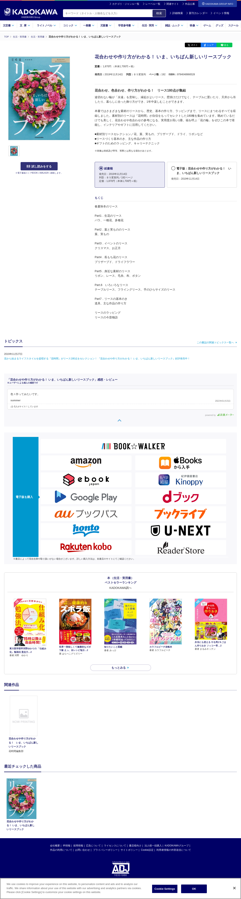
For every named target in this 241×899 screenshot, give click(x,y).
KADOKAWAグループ (177, 838)
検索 (159, 13)
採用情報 (78, 838)
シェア (210, 45)
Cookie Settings (164, 888)
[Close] (234, 888)
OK (194, 888)
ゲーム (207, 25)
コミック (70, 25)
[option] (23, 717)
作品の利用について (61, 842)
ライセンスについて (115, 838)
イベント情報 (219, 13)
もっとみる (118, 660)
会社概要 (55, 838)
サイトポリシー (129, 842)
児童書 (106, 25)
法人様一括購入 (153, 838)
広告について (93, 838)
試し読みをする (39, 166)
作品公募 (190, 3)
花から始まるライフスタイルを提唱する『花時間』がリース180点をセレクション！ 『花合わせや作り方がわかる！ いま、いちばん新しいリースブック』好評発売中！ (98, 358)
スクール (233, 25)
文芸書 (8, 25)
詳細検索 (176, 13)
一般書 (88, 25)
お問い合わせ (82, 842)
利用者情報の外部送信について (173, 842)
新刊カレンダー (197, 13)
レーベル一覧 (153, 3)
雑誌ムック (174, 25)
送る (226, 45)
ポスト (194, 45)
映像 (194, 25)
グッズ (219, 25)
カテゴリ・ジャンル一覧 (125, 3)
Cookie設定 (147, 842)
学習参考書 (126, 25)
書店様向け (135, 838)
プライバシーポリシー (105, 842)
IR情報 (66, 838)
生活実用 (150, 25)
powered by (219, 415)
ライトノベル (46, 25)
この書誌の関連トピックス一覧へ (215, 342)
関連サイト (172, 3)
